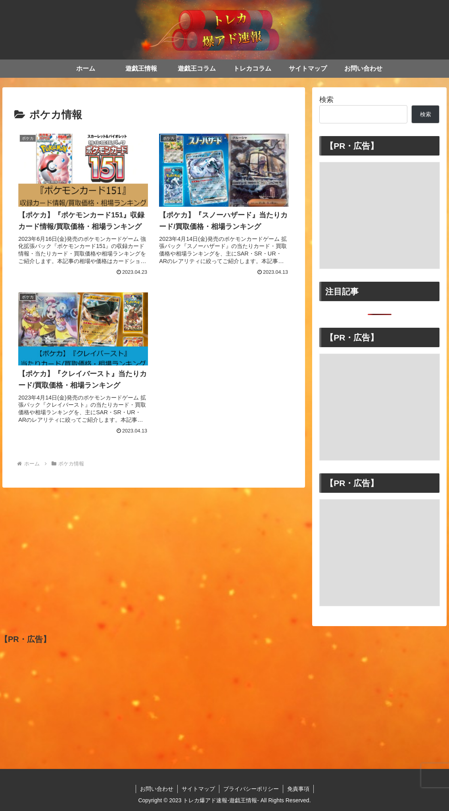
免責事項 (298, 789)
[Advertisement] (379, 215)
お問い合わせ (156, 789)
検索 (326, 100)
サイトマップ (198, 789)
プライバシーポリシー (251, 789)
